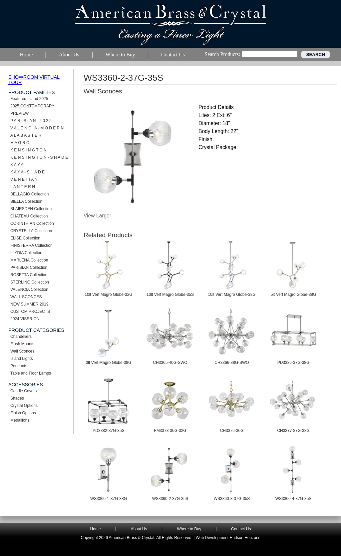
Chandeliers (21, 336)
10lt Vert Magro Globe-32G (108, 294)
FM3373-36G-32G (170, 430)
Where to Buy (189, 529)
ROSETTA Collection (28, 274)
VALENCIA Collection (29, 289)
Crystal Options (24, 405)
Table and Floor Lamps (30, 373)
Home (95, 529)
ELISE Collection (25, 238)
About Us (139, 529)
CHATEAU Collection (29, 216)
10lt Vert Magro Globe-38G (231, 294)
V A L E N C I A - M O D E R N (37, 128)
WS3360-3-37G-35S (232, 498)
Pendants (18, 366)
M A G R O (19, 142)
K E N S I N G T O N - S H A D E (39, 157)
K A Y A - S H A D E (27, 172)
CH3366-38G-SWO (231, 362)
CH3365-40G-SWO (170, 362)
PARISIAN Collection (28, 267)
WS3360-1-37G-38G (108, 498)
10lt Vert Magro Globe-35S (170, 294)
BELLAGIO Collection (29, 194)
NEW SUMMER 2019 (29, 304)
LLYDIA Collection (26, 252)
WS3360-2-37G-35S (170, 498)
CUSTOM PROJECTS (30, 311)
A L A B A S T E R (25, 135)
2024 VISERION (24, 319)
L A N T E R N (22, 186)
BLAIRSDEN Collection (31, 208)
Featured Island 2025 (29, 98)
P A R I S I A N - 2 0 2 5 (31, 120)
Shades (17, 398)
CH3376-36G (232, 430)
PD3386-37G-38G (293, 362)
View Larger (97, 215)
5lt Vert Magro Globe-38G (293, 294)
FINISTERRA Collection (31, 245)
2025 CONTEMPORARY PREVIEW (32, 110)
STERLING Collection (29, 282)
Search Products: (222, 54)
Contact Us (241, 529)
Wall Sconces (22, 351)
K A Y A (17, 164)
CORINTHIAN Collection (32, 223)
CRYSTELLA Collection (31, 230)
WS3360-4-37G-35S (293, 498)
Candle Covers (23, 391)
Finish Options (23, 413)
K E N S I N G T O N (28, 150)
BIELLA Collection (26, 201)
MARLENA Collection (29, 260)
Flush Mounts (22, 344)
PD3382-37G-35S (108, 430)
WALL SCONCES (26, 297)
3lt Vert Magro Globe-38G (109, 362)
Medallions (19, 420)
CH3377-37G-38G (293, 430)
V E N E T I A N (24, 179)
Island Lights (21, 358)
